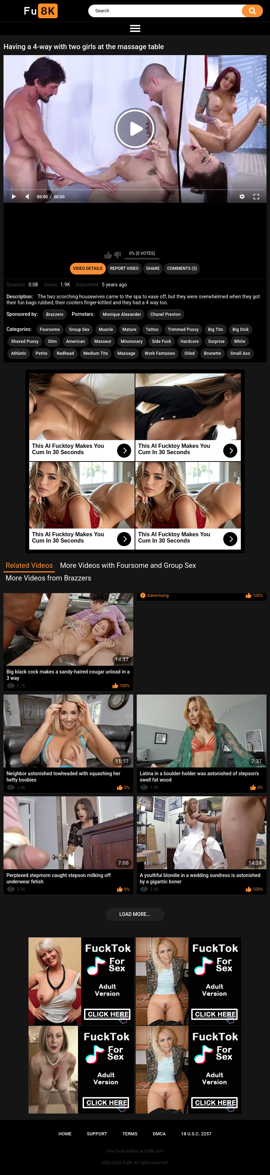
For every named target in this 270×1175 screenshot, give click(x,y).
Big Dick (240, 329)
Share (153, 268)
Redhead (65, 353)
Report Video (124, 268)
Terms (129, 1133)
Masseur (102, 341)
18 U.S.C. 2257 (196, 1133)
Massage (126, 353)
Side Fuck (161, 341)
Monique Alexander (122, 314)
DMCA (159, 1133)
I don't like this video (117, 255)
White (239, 341)
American (75, 341)
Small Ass (240, 353)
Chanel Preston (165, 314)
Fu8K (127, 1162)
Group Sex (79, 329)
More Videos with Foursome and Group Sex (128, 565)
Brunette (212, 353)
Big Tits (215, 329)
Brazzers (54, 314)
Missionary (132, 341)
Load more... (135, 914)
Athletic (18, 353)
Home (64, 1133)
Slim (52, 341)
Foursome (50, 329)
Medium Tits (95, 353)
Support (97, 1133)
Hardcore (190, 341)
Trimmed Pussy (183, 329)
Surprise (216, 341)
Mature (129, 329)
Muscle (106, 329)
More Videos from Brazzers (48, 578)
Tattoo (152, 329)
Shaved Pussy (25, 341)
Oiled (190, 353)
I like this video (108, 255)
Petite (41, 353)
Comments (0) (182, 268)
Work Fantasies (160, 353)
